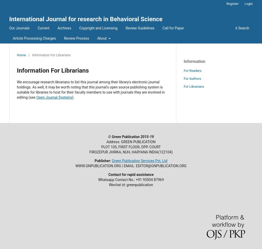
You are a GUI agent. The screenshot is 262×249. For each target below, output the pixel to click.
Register (232, 4)
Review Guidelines (140, 28)
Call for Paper (173, 28)
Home (21, 55)
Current (43, 28)
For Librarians (194, 86)
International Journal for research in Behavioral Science (85, 19)
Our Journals (19, 28)
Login (249, 4)
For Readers (193, 71)
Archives (64, 28)
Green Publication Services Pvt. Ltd (139, 161)
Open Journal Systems (54, 97)
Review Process (76, 38)
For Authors (192, 79)
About (102, 38)
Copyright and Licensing (98, 28)
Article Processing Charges (34, 38)
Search (242, 28)
